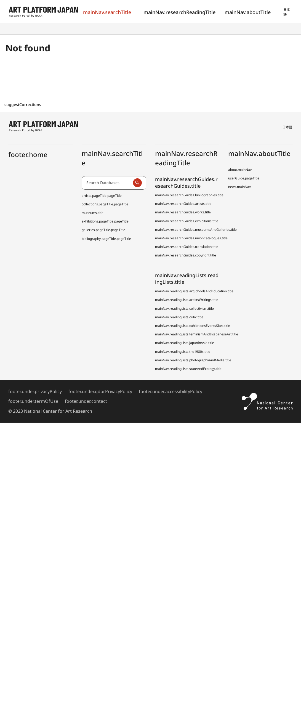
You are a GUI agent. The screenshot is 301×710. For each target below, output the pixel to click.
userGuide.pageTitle (243, 178)
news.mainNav (239, 186)
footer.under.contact (86, 401)
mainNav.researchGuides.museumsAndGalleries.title (196, 229)
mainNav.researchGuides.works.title (183, 212)
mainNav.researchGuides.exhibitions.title (186, 221)
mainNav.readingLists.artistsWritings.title (186, 299)
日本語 (286, 12)
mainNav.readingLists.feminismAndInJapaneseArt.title (196, 334)
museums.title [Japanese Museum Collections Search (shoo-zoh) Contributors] (92, 212)
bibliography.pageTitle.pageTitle (106, 238)
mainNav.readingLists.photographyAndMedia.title (193, 360)
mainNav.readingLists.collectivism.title (184, 308)
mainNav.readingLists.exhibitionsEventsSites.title (192, 325)
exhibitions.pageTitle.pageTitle (105, 221)
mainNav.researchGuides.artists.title (183, 203)
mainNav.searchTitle (106, 12)
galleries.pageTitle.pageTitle (103, 229)
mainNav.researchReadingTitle (177, 12)
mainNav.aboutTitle (247, 12)
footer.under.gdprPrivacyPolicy (100, 391)
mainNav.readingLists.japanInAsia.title (184, 342)
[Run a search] (137, 182)
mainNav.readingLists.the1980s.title (182, 351)
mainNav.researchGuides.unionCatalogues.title (191, 238)
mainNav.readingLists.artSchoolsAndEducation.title (194, 291)
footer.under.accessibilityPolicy (170, 391)
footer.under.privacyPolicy (35, 391)
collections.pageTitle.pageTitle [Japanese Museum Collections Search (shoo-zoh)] (105, 204)
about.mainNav (240, 169)
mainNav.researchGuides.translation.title (186, 246)
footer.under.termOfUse (33, 401)
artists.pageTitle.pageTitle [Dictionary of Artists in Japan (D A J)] (102, 195)
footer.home (27, 154)
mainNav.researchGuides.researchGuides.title (186, 182)
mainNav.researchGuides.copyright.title (185, 255)
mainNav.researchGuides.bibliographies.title (189, 195)
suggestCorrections (23, 104)
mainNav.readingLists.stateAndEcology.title (188, 368)
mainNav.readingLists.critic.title (179, 317)
